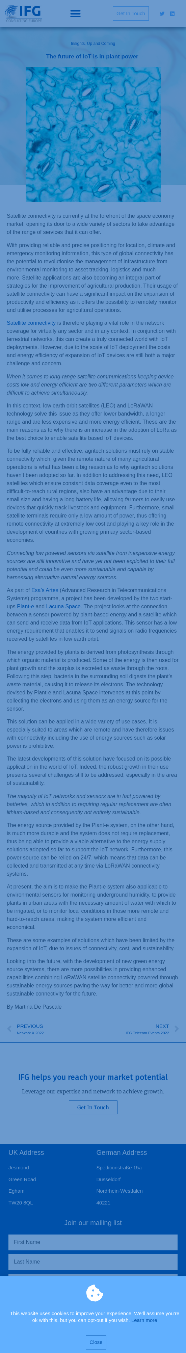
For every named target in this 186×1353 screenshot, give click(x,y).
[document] (93, 676)
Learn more (144, 1327)
